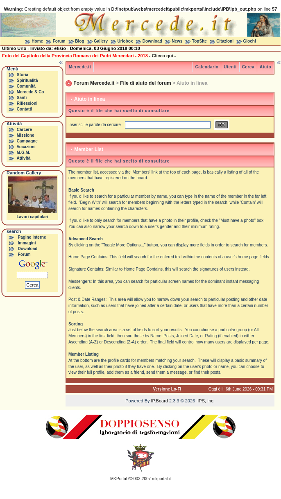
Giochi (249, 41)
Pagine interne (32, 237)
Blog (79, 41)
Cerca (248, 67)
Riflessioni (27, 103)
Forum (59, 41)
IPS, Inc (205, 400)
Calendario (207, 67)
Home (37, 41)
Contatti (24, 109)
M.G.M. (23, 152)
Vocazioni (26, 147)
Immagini (27, 243)
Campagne (27, 141)
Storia (22, 74)
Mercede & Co (30, 92)
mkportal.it (161, 478)
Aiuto (265, 67)
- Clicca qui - (162, 55)
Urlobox (125, 41)
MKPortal (118, 478)
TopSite (199, 41)
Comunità (26, 86)
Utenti (230, 67)
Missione (25, 135)
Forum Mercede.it (93, 83)
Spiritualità (27, 80)
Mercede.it (80, 67)
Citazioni (224, 41)
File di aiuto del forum (145, 83)
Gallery (101, 41)
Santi (22, 97)
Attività (23, 158)
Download (152, 41)
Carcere (24, 129)
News (177, 41)
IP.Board (159, 400)
